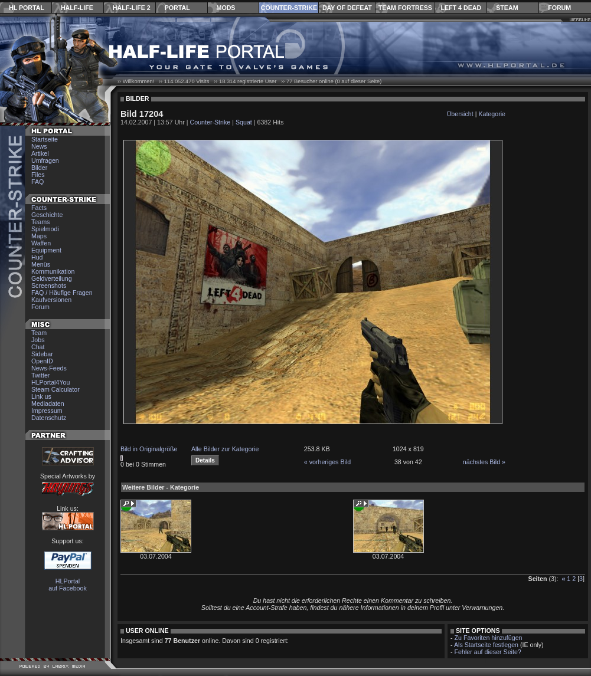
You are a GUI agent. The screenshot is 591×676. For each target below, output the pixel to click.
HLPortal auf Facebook (67, 584)
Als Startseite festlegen (486, 644)
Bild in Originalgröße (149, 448)
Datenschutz (48, 417)
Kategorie (491, 113)
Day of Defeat (347, 7)
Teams (40, 221)
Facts (39, 207)
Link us (41, 396)
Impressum (47, 410)
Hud (37, 257)
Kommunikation (52, 271)
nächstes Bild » (484, 461)
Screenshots (48, 285)
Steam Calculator (55, 389)
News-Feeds (49, 368)
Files (38, 174)
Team (39, 332)
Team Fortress (405, 7)
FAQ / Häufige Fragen (62, 292)
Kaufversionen (51, 299)
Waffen (41, 243)
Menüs (40, 264)
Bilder (39, 167)
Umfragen (45, 160)
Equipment (46, 250)
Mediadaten (47, 403)
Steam (507, 7)
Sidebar (42, 353)
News (39, 146)
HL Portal (26, 7)
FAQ (37, 181)
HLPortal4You (50, 382)
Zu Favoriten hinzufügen (489, 637)
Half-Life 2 (132, 7)
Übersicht (460, 113)
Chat (38, 346)
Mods (226, 7)
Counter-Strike (289, 7)
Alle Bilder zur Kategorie (225, 448)
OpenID (42, 361)
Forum (559, 7)
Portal (177, 7)
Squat (244, 122)
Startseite (44, 139)
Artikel (40, 153)
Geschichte (47, 214)
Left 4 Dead (460, 7)
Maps (39, 235)
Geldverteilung (51, 278)
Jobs (38, 339)
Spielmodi (45, 228)
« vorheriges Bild (327, 461)
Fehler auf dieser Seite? (488, 651)
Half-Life (77, 7)
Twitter (40, 375)
